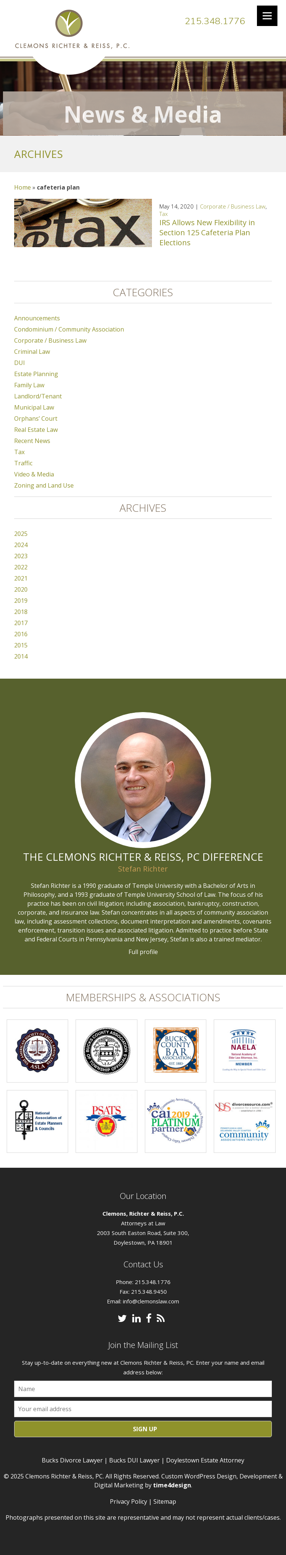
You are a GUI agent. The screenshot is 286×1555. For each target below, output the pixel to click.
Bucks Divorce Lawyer (72, 1460)
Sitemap (164, 1501)
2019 (21, 601)
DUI (19, 363)
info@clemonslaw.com (151, 1301)
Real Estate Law (36, 430)
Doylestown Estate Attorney (205, 1460)
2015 (21, 645)
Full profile (143, 952)
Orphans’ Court (35, 418)
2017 (21, 623)
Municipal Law (34, 407)
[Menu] (267, 16)
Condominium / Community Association (69, 329)
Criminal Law (32, 351)
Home (22, 187)
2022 (21, 567)
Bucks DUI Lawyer (134, 1460)
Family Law (29, 385)
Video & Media (34, 474)
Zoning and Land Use (44, 485)
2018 (21, 612)
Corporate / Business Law (233, 206)
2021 (21, 578)
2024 (21, 545)
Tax (163, 213)
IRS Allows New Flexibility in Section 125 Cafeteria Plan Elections (207, 232)
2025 (21, 534)
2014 (21, 656)
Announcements (37, 318)
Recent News (32, 441)
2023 (21, 556)
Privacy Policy (128, 1501)
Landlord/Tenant (38, 396)
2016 (21, 634)
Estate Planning (36, 374)
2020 (21, 589)
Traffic (23, 463)
